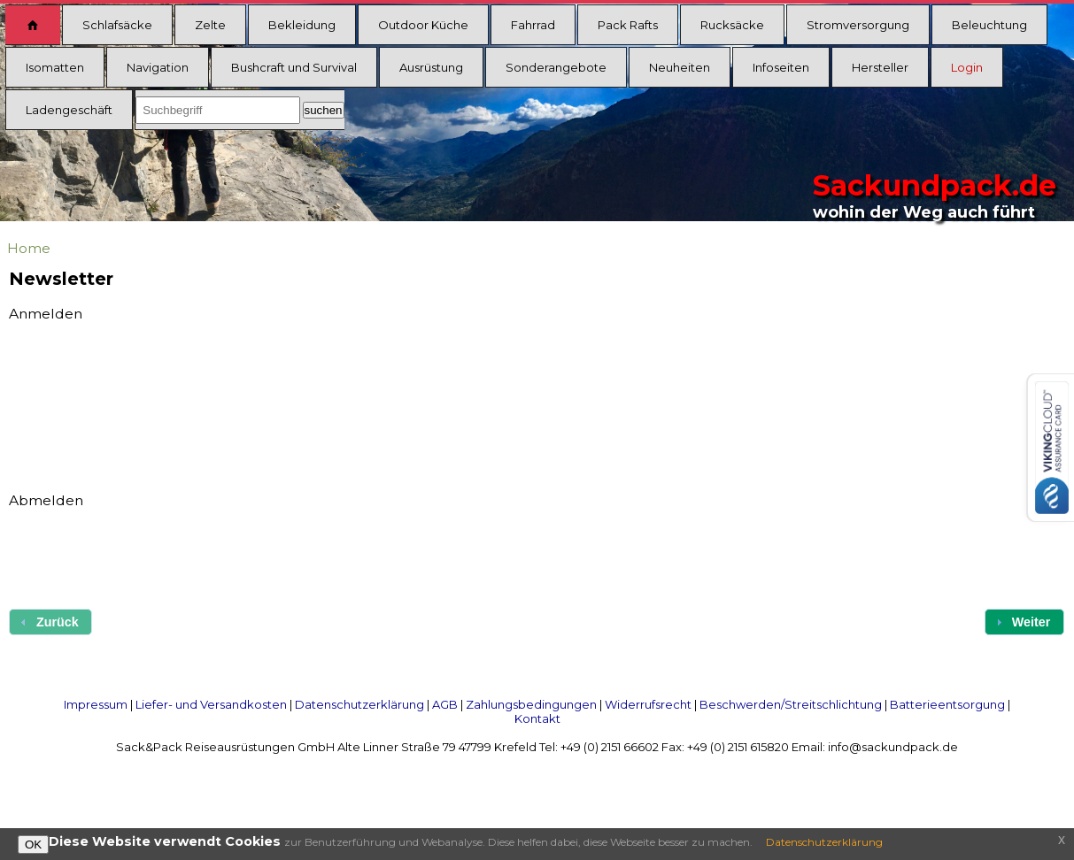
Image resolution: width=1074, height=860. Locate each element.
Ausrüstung (431, 67)
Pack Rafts (628, 25)
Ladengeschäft (69, 110)
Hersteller (880, 67)
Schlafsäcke (117, 25)
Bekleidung (302, 25)
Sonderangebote (556, 67)
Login (967, 67)
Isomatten (55, 67)
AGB (445, 704)
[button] (1024, 621)
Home (28, 248)
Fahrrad (533, 25)
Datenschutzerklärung (359, 704)
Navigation (158, 67)
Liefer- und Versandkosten (211, 704)
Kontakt (537, 718)
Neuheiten (679, 67)
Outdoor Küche (423, 25)
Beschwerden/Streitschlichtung (790, 704)
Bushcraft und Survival (294, 67)
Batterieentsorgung (947, 704)
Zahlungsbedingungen (531, 704)
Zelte (210, 25)
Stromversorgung (858, 25)
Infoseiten (781, 67)
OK (33, 844)
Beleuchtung (989, 25)
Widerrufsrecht (648, 704)
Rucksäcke (732, 25)
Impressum (95, 704)
